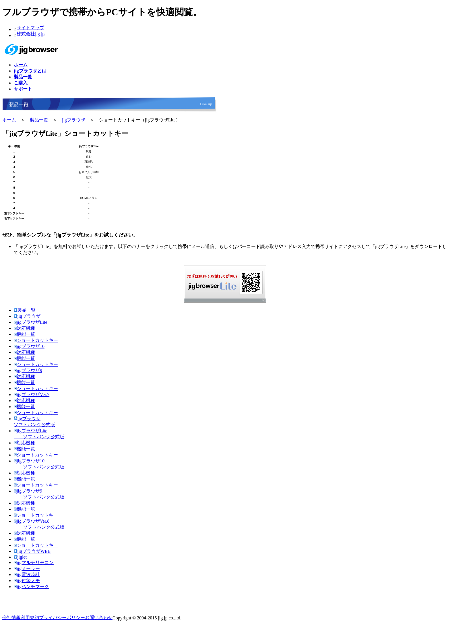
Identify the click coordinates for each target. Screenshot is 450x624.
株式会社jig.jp (30, 33)
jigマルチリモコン (34, 562)
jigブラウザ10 (29, 346)
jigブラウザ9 (28, 370)
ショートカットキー (36, 340)
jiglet (20, 557)
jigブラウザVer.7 (31, 394)
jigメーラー (27, 568)
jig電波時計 (27, 574)
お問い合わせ (99, 617)
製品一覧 (39, 119)
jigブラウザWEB (32, 551)
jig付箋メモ (27, 580)
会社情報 (11, 617)
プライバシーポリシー (62, 617)
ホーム (9, 119)
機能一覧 (24, 334)
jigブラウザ (73, 119)
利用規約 (30, 617)
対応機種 (24, 328)
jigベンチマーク (31, 586)
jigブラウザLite (30, 322)
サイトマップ (30, 27)
